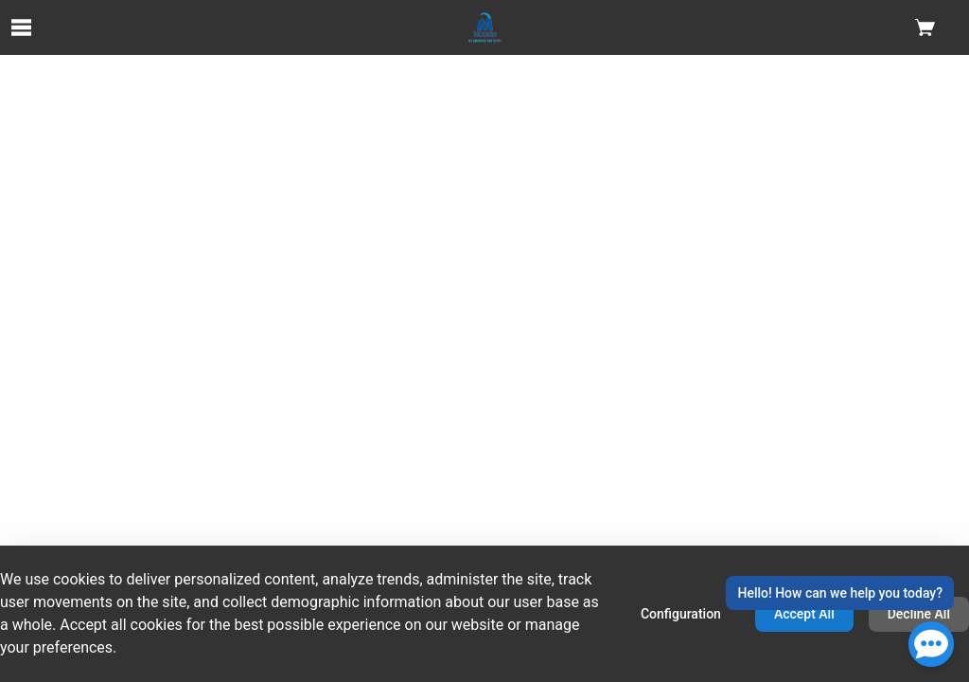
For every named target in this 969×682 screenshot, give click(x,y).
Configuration (681, 613)
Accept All (804, 613)
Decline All (919, 613)
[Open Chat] (931, 644)
